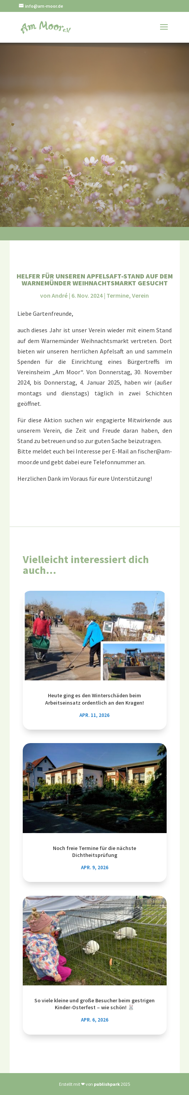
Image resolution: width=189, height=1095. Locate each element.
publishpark (107, 1084)
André (60, 295)
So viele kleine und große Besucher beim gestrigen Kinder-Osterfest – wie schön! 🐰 (94, 1004)
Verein (140, 295)
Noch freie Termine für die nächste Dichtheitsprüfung (94, 851)
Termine (117, 295)
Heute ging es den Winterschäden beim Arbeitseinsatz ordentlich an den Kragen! (94, 699)
